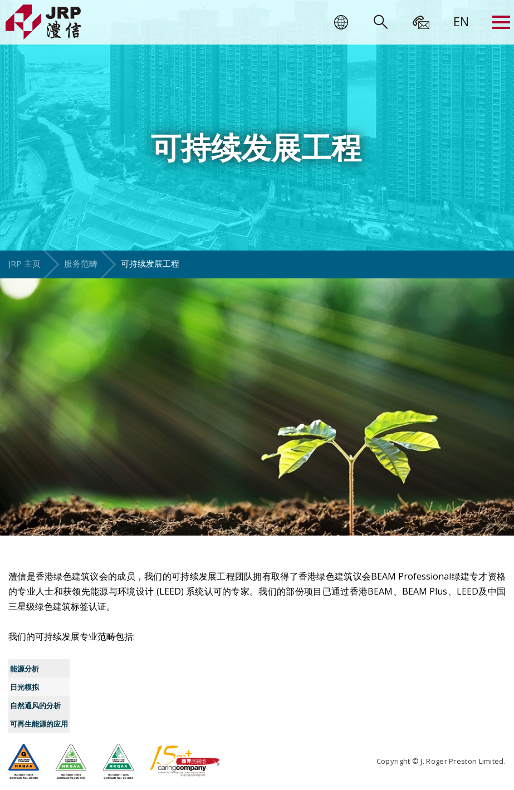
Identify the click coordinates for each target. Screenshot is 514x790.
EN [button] (461, 21)
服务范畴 (80, 263)
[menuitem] (461, 21)
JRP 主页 (24, 263)
